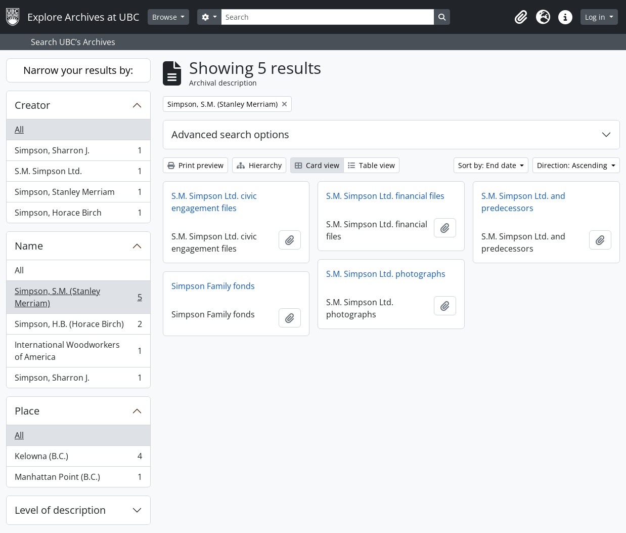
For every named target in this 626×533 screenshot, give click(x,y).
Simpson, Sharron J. (78, 152)
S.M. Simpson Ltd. (78, 173)
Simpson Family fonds (213, 286)
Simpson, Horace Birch (78, 215)
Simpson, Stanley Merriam (78, 194)
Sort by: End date (488, 165)
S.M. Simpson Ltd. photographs (385, 273)
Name (29, 246)
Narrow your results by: (78, 70)
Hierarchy (259, 165)
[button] (521, 17)
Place (27, 411)
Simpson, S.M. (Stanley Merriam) (78, 297)
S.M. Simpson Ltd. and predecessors (523, 202)
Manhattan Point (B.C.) (78, 479)
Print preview (195, 165)
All (19, 129)
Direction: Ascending (573, 165)
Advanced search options (230, 134)
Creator (32, 105)
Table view (371, 165)
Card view (317, 165)
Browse (165, 17)
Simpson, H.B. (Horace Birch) (78, 326)
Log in (596, 17)
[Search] (327, 17)
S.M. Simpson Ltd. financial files (385, 195)
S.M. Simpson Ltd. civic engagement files (214, 202)
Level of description (60, 510)
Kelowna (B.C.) (78, 458)
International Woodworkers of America (78, 350)
